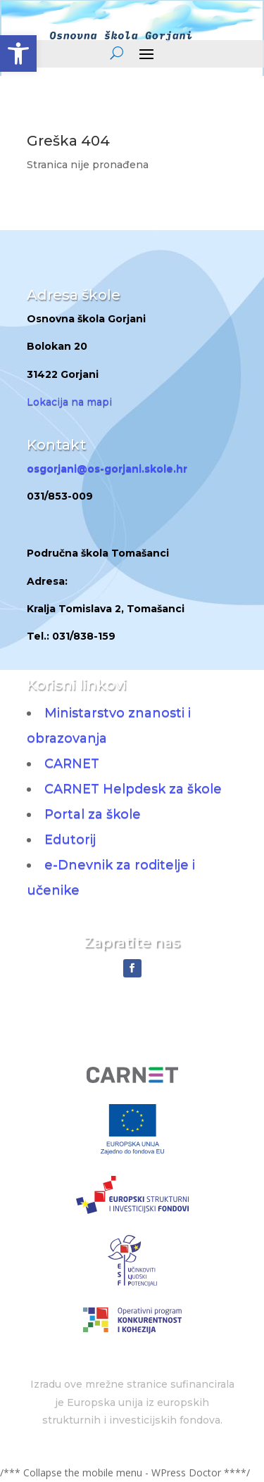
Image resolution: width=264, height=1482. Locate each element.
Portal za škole (92, 814)
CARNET (71, 763)
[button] (18, 53)
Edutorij (70, 839)
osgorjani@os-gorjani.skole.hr (107, 468)
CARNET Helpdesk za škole (133, 789)
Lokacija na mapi (69, 401)
